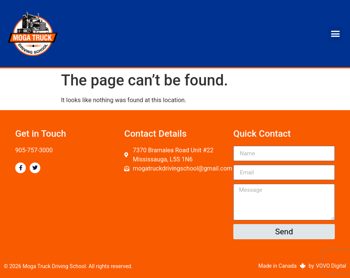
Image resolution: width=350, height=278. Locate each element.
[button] (335, 34)
